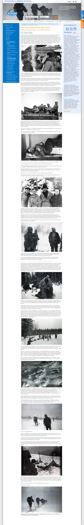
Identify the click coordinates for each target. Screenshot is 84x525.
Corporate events (12, 21)
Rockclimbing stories (11, 74)
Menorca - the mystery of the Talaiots (12, 53)
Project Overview (9, 27)
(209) (74, 32)
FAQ (78, 21)
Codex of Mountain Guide (11, 81)
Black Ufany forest (10, 68)
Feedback (8, 38)
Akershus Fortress (10, 65)
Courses (7, 36)
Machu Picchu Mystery (11, 50)
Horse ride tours (70, 21)
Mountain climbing (39, 21)
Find (56, 16)
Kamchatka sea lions (11, 46)
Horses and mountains (11, 63)
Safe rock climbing (9, 32)
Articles (29, 21)
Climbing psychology (10, 45)
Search (69, 1)
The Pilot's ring (9, 69)
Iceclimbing (59, 21)
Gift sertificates (9, 34)
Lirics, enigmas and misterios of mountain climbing (11, 42)
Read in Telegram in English (26, 32)
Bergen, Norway (10, 66)
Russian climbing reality (11, 54)
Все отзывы (67, 111)
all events (28, 18)
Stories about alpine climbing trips (11, 72)
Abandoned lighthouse (11, 60)
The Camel (9, 56)
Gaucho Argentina (10, 62)
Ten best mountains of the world (11, 49)
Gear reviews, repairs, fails (12, 76)
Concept (7, 28)
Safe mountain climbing (10, 30)
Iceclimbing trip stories (11, 78)
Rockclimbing (50, 21)
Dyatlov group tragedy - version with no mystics (11, 58)
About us (21, 21)
